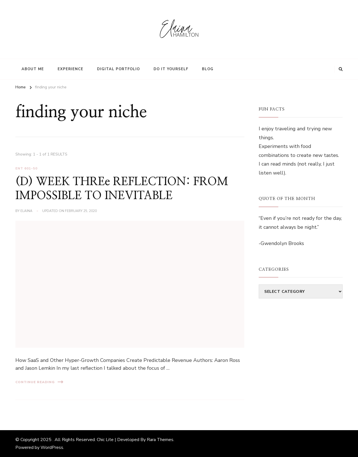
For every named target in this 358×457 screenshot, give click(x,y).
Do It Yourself (171, 69)
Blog (207, 69)
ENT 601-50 (26, 168)
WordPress (52, 447)
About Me (33, 69)
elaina (26, 211)
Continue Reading (39, 382)
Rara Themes (160, 440)
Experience (70, 69)
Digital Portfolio (118, 69)
